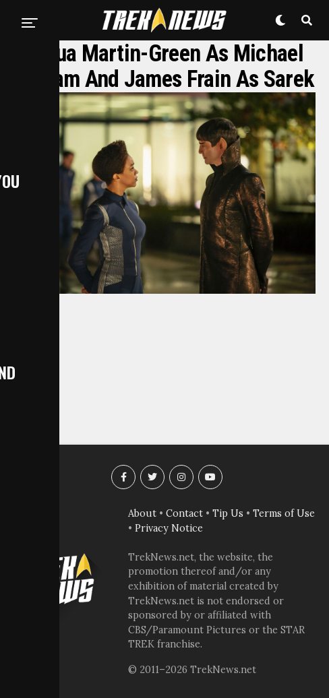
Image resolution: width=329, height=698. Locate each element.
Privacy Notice (169, 528)
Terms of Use (284, 513)
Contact (184, 513)
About (142, 513)
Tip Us (227, 513)
